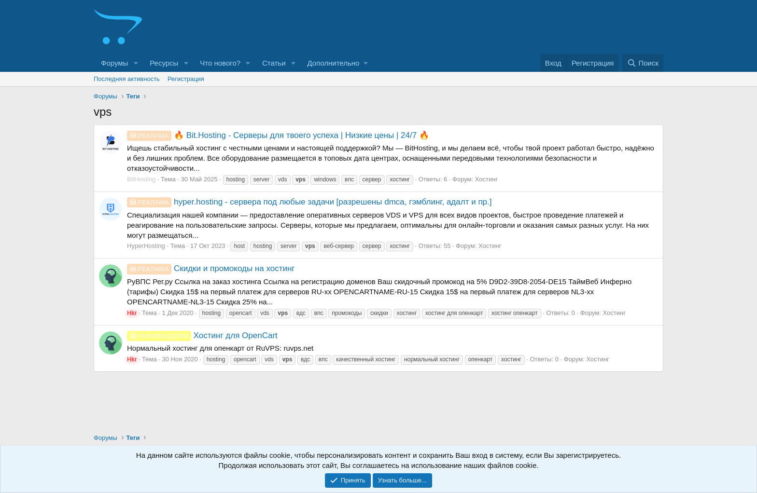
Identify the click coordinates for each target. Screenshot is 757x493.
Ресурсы (164, 63)
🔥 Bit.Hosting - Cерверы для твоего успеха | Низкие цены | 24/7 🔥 (278, 135)
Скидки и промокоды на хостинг (211, 268)
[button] (135, 63)
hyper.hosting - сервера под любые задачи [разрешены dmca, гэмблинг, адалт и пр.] (309, 201)
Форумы (114, 63)
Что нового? (220, 63)
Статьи (274, 63)
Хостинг (486, 179)
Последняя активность (127, 78)
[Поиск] (642, 63)
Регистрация (186, 78)
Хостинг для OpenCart (202, 335)
